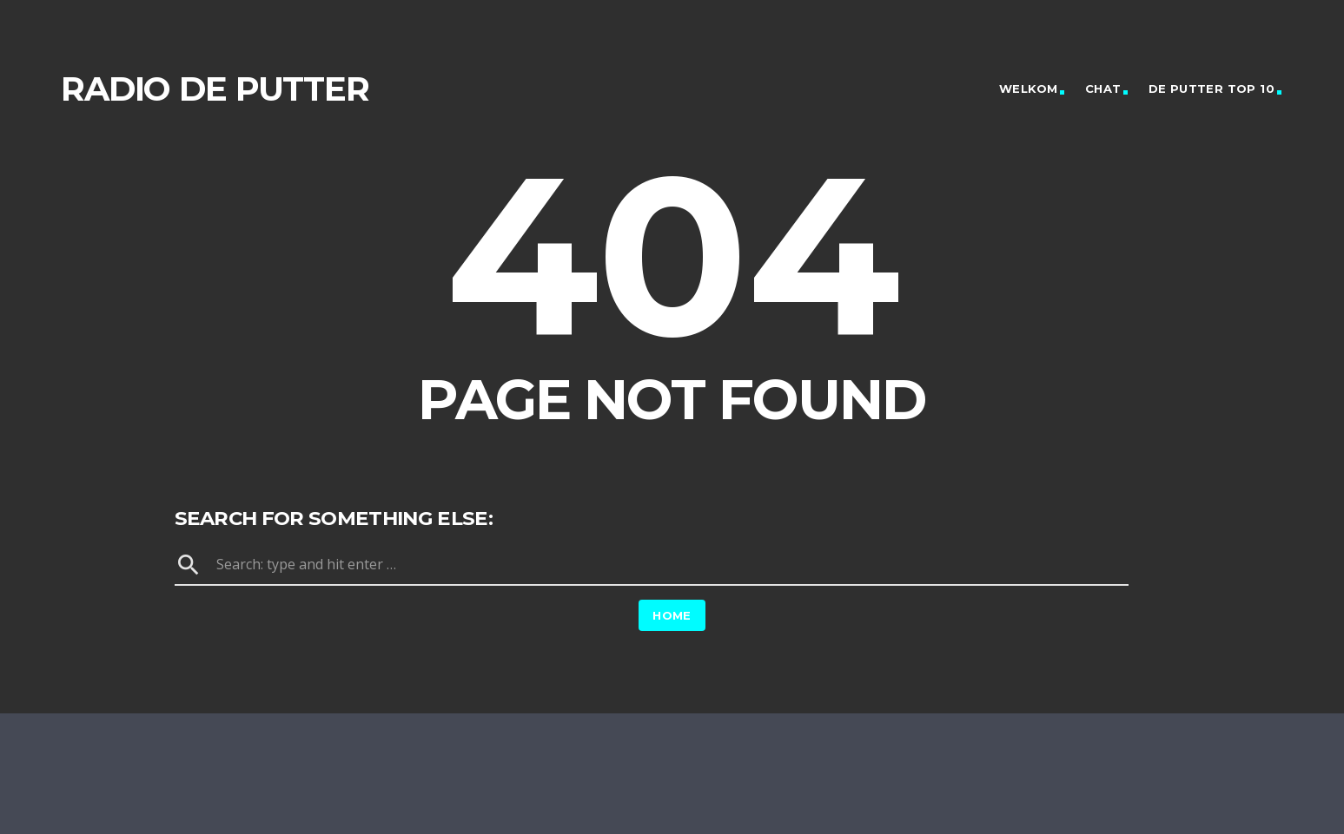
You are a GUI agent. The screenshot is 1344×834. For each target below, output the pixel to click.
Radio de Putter (215, 89)
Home (672, 615)
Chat (1103, 88)
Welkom (1028, 88)
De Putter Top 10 (1211, 88)
